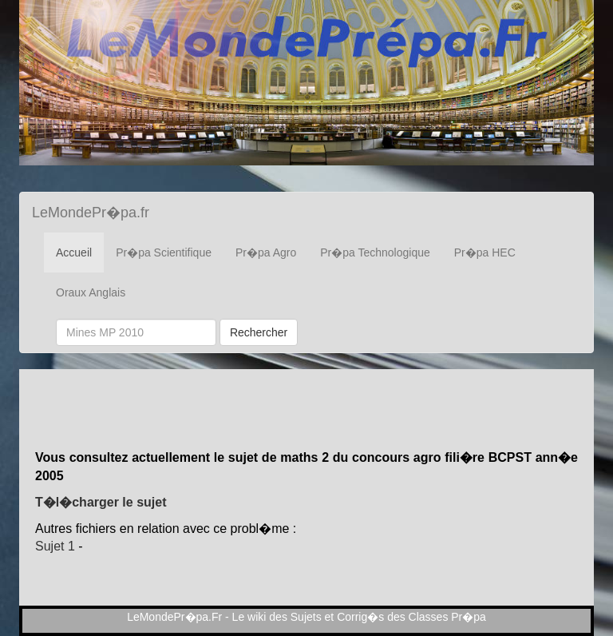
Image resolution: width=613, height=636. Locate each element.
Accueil (74, 252)
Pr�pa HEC (485, 252)
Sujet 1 (55, 546)
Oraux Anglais (90, 292)
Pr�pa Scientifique (164, 252)
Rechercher (258, 332)
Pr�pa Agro (265, 252)
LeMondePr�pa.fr (90, 213)
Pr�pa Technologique (375, 252)
